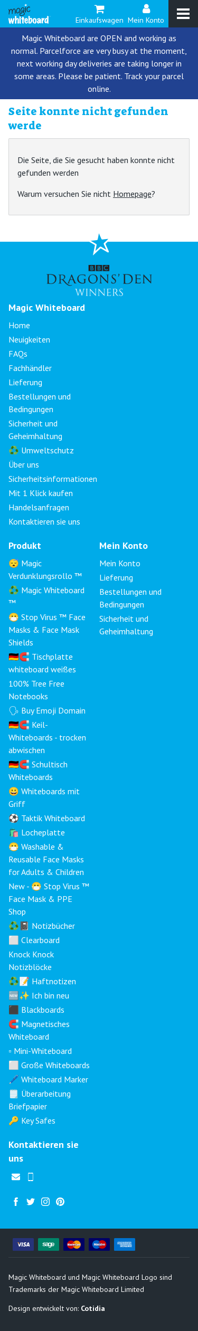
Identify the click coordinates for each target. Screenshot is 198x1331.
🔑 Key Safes (31, 1120)
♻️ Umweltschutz (41, 450)
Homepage (132, 193)
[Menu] (183, 13)
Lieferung (25, 382)
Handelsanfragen (38, 507)
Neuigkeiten (29, 339)
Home (19, 325)
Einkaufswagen (100, 13)
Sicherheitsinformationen (52, 478)
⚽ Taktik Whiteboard (46, 818)
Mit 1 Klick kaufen (40, 493)
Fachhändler (30, 368)
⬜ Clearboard (34, 940)
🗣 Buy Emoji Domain (47, 710)
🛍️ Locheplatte (36, 832)
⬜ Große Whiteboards (49, 1065)
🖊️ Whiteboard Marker (48, 1079)
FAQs (17, 353)
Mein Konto (146, 13)
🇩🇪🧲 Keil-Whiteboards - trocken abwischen (47, 737)
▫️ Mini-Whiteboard (40, 1050)
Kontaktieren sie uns (44, 521)
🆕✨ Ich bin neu (38, 995)
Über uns (23, 464)
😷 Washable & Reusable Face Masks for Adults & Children (46, 859)
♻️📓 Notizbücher (41, 925)
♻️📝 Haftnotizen (42, 981)
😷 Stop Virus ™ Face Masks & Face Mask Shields (47, 630)
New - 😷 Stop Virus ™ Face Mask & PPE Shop (48, 899)
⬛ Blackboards (36, 1009)
